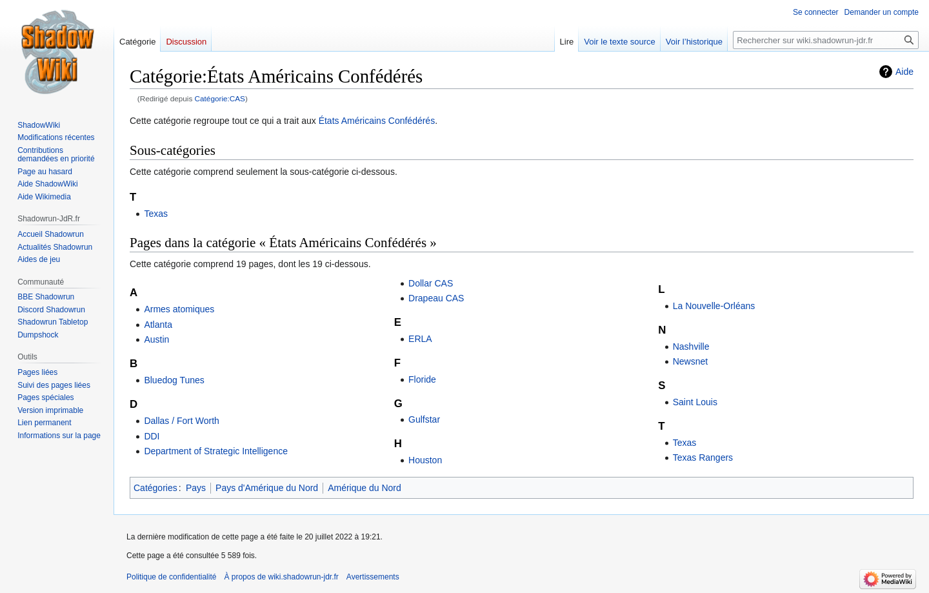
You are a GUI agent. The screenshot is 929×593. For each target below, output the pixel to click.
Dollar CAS (430, 283)
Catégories (155, 488)
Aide (904, 71)
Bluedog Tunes (174, 380)
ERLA (420, 339)
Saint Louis (695, 402)
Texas (156, 213)
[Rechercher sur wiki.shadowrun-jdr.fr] (826, 40)
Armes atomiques (179, 309)
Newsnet (690, 361)
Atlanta (158, 324)
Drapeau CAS (436, 298)
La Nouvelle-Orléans (714, 306)
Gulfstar (424, 419)
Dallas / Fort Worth (181, 421)
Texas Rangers (703, 457)
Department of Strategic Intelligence (216, 451)
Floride (422, 379)
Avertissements (372, 576)
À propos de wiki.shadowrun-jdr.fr (281, 576)
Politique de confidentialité (171, 576)
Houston (425, 460)
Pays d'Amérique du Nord (266, 488)
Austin (156, 339)
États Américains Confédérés (377, 121)
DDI (151, 436)
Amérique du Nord (364, 488)
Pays (196, 488)
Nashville (691, 346)
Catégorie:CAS (220, 98)
